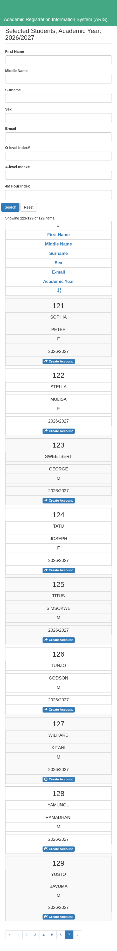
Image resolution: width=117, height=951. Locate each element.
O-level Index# (17, 148)
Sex (8, 109)
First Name (14, 51)
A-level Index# (17, 167)
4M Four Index (17, 186)
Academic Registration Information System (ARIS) (55, 19)
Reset (28, 207)
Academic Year (58, 281)
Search (10, 207)
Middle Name (16, 71)
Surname (13, 90)
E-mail (10, 128)
